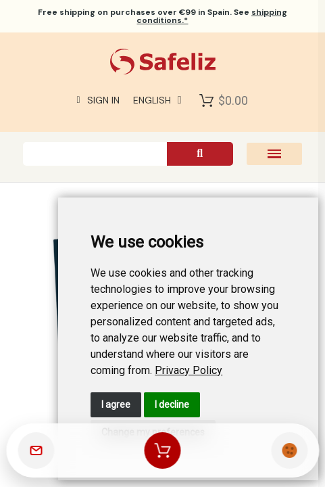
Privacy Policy (188, 370)
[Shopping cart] (163, 450)
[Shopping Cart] (206, 100)
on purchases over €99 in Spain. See (162, 16)
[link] (188, 370)
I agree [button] (115, 404)
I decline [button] (172, 404)
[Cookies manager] (289, 450)
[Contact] (36, 450)
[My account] (98, 100)
